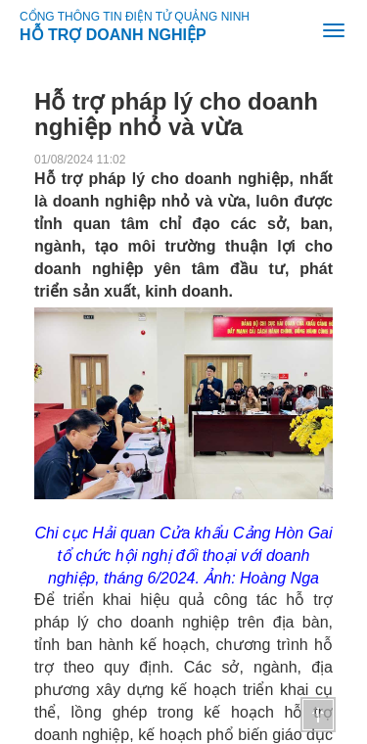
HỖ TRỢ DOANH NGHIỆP (113, 31)
